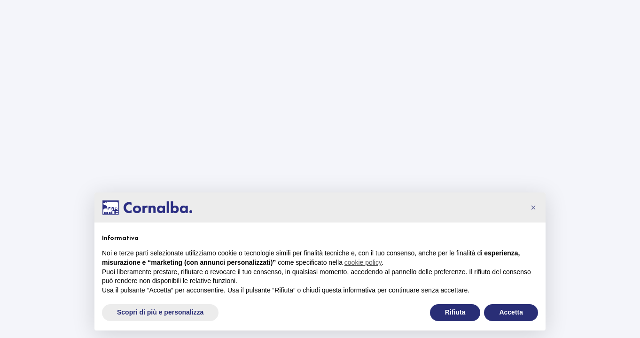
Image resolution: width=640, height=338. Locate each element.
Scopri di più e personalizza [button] (160, 312)
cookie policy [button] (363, 262)
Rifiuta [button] (455, 312)
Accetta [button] (511, 312)
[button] (533, 207)
